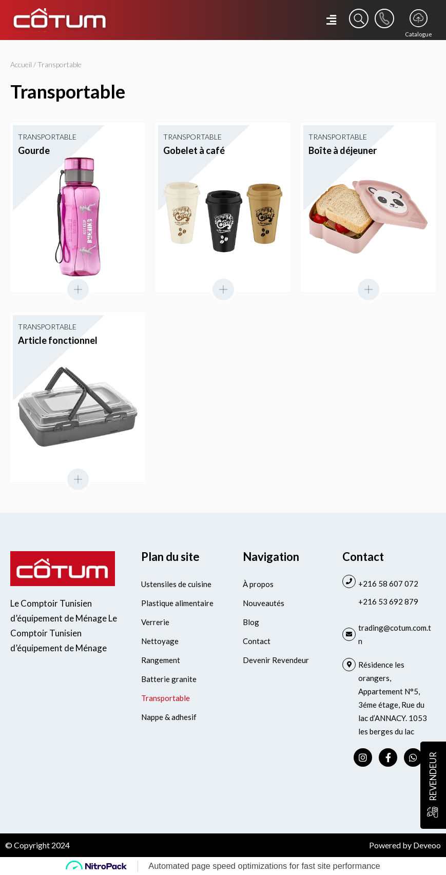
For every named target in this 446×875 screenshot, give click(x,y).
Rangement (160, 660)
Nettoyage (160, 641)
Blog (251, 622)
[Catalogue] (419, 18)
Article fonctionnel (58, 340)
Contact (256, 641)
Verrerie (155, 622)
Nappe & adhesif (169, 717)
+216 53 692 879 (388, 601)
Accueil (21, 64)
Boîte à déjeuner (342, 150)
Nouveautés (263, 603)
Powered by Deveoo (405, 845)
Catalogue (418, 34)
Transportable (165, 698)
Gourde (34, 150)
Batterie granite (169, 679)
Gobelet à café (194, 150)
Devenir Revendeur (276, 660)
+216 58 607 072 (388, 583)
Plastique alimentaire (177, 603)
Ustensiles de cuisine (176, 584)
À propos (258, 584)
